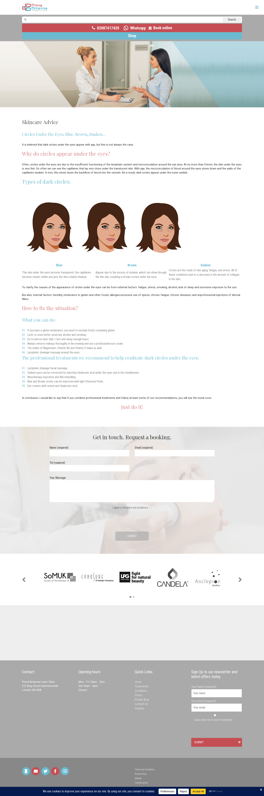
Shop (132, 35)
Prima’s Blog (142, 699)
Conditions (141, 691)
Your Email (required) (216, 704)
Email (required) (174, 450)
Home (138, 682)
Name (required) (89, 450)
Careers (139, 708)
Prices (138, 695)
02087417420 (108, 28)
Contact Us (141, 704)
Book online (162, 28)
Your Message (132, 489)
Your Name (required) (216, 690)
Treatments (141, 686)
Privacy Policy (140, 774)
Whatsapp (138, 28)
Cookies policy (141, 782)
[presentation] (132, 521)
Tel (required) (89, 465)
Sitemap (138, 778)
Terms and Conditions (145, 769)
